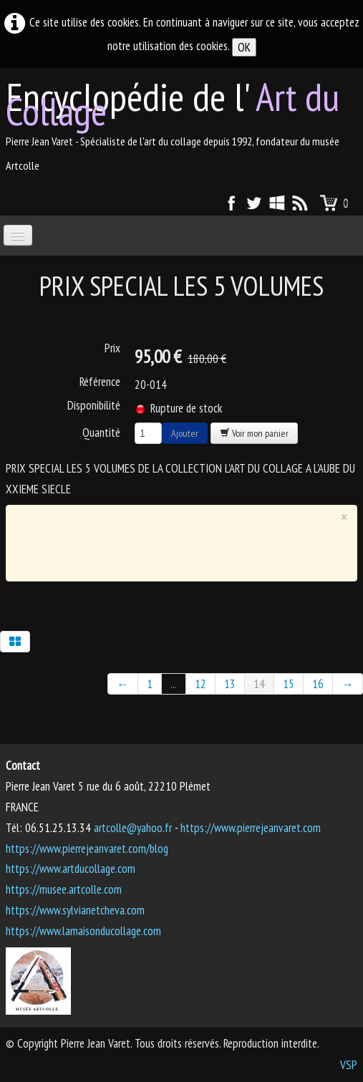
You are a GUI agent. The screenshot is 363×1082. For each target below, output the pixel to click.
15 (288, 684)
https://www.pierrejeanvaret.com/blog (87, 848)
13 (230, 684)
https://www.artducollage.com (70, 868)
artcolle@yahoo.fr (133, 828)
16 (318, 684)
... (173, 684)
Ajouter (184, 433)
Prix (112, 348)
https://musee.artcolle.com (64, 889)
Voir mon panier (254, 433)
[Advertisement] (184, 547)
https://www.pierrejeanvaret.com (250, 828)
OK (244, 47)
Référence (99, 382)
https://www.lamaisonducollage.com (83, 931)
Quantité (101, 432)
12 (200, 684)
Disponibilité (93, 405)
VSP (348, 1065)
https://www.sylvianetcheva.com (75, 910)
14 (259, 684)
